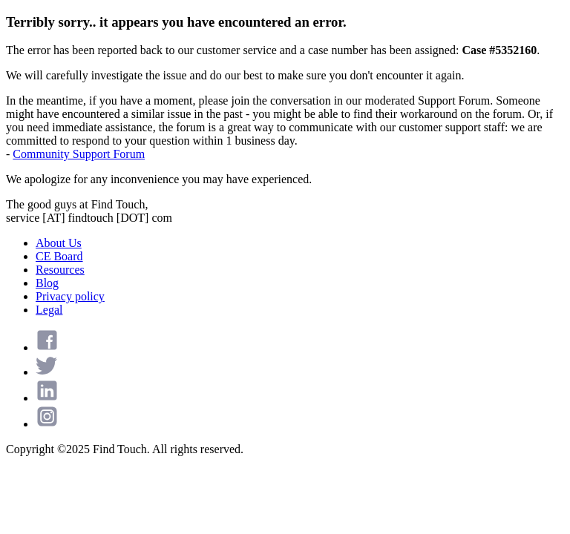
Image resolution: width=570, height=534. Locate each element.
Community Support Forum (79, 154)
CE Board (59, 256)
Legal (49, 309)
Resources (60, 269)
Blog (47, 283)
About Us (59, 243)
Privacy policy (70, 296)
